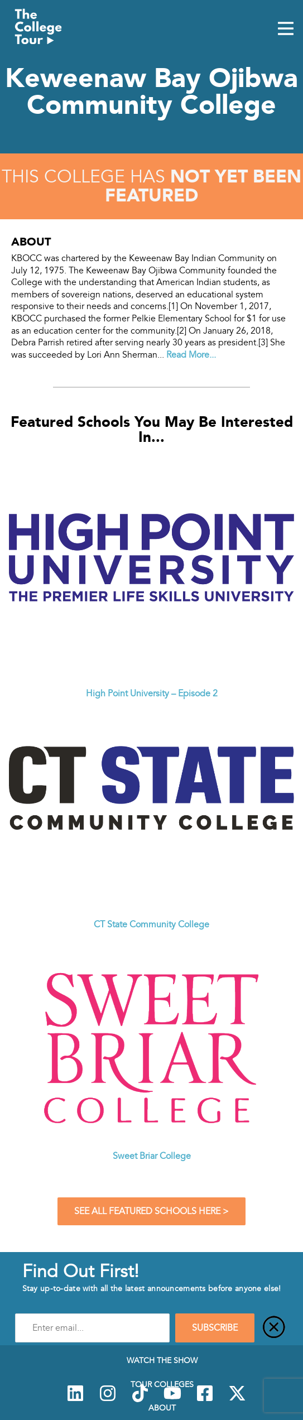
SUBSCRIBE (215, 1328)
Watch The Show (162, 1360)
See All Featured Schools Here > (151, 1211)
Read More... (191, 354)
